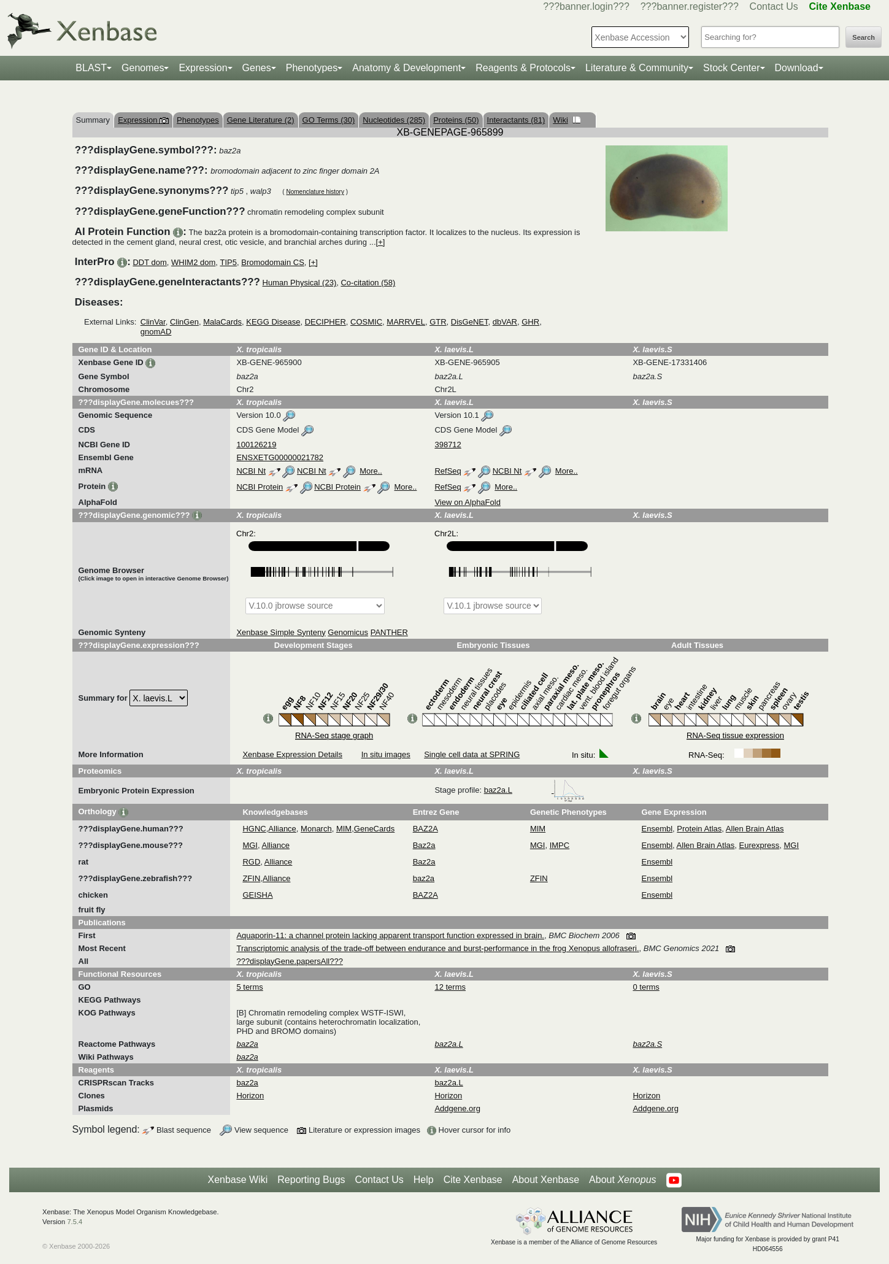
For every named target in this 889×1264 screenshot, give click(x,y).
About (622, 1179)
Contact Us (774, 6)
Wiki (566, 120)
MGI (250, 845)
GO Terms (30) (328, 120)
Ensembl (657, 828)
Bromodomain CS (272, 262)
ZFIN (251, 878)
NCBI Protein (259, 486)
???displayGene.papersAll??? (289, 961)
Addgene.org (457, 1108)
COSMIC (366, 321)
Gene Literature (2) (260, 120)
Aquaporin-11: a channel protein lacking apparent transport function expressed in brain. (390, 935)
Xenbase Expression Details (292, 754)
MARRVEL (406, 321)
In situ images (385, 754)
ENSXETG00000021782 (279, 457)
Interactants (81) (516, 120)
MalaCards (222, 321)
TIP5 (228, 262)
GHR (530, 321)
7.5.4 (74, 1221)
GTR (437, 321)
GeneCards (374, 828)
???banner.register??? (690, 6)
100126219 (256, 444)
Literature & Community (636, 68)
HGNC (254, 828)
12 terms (450, 987)
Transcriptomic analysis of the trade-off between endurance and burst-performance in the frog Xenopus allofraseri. (437, 948)
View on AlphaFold (467, 502)
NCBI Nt (251, 471)
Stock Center (731, 68)
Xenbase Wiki (237, 1179)
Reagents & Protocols (523, 68)
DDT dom (149, 262)
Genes (256, 68)
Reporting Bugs (311, 1179)
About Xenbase (545, 1179)
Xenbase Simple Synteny (280, 632)
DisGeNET (469, 321)
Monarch (316, 828)
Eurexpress (759, 845)
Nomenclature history (315, 191)
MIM (344, 828)
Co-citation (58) (368, 282)
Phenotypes (312, 68)
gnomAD (156, 331)
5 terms (249, 987)
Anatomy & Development (406, 68)
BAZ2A (425, 828)
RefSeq (447, 471)
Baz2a (424, 845)
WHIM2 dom (193, 262)
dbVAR (505, 321)
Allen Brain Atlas (755, 828)
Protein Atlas (699, 828)
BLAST (91, 68)
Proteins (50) (456, 120)
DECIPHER (325, 321)
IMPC (560, 845)
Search (863, 37)
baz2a (423, 878)
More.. (371, 471)
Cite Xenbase (473, 1179)
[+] (380, 242)
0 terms (646, 987)
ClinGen (184, 321)
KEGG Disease (273, 321)
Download (796, 68)
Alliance (282, 828)
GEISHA (257, 895)
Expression (203, 68)
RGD (251, 861)
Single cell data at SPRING (472, 754)
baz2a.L (534, 790)
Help (424, 1179)
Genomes (142, 68)
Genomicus (348, 632)
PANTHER (389, 632)
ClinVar (153, 321)
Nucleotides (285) (394, 120)
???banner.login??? (586, 6)
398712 (447, 444)
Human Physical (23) (300, 282)
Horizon (250, 1095)
